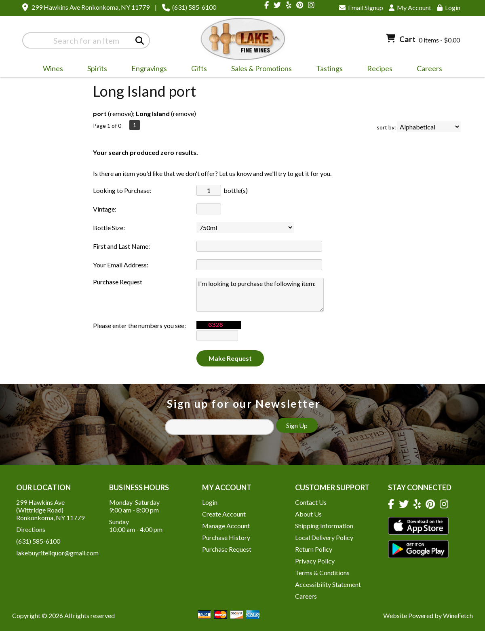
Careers (427, 69)
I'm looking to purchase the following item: (260, 295)
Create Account (224, 514)
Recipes (379, 68)
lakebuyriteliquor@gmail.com (57, 553)
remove (120, 113)
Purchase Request (226, 549)
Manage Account (226, 525)
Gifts (196, 69)
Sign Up (297, 425)
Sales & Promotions (259, 69)
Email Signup (361, 7)
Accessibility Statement (328, 584)
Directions (30, 529)
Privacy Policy (315, 561)
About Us (308, 514)
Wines (50, 69)
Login (448, 7)
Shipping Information (324, 525)
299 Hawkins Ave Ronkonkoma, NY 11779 (91, 7)
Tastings (329, 68)
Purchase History (226, 537)
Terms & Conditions (322, 572)
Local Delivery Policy (324, 537)
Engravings (146, 69)
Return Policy (313, 549)
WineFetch (458, 615)
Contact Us (311, 502)
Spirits (94, 69)
